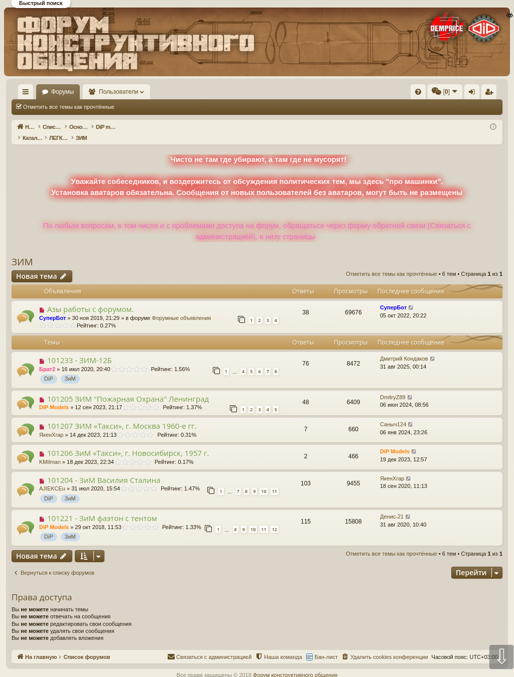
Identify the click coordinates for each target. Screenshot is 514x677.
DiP (48, 368)
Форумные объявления (181, 307)
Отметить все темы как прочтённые (68, 107)
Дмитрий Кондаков (404, 348)
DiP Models (54, 397)
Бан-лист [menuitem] (326, 646)
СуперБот (52, 307)
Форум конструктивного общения (295, 664)
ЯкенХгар (51, 424)
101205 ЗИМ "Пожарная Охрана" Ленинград (128, 388)
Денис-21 (392, 506)
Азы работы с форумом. (90, 298)
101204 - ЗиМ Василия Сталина (104, 469)
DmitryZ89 (393, 387)
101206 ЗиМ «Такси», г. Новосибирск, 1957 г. (128, 442)
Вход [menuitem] (402, 93)
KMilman (50, 451)
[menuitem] (267, 91)
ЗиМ (70, 368)
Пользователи (148, 91)
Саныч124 (393, 414)
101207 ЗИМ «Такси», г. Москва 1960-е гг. (122, 415)
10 (263, 480)
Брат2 (47, 359)
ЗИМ (22, 251)
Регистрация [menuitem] (419, 93)
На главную (40, 91)
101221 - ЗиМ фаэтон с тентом (102, 507)
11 (274, 480)
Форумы (91, 91)
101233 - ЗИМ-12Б (79, 350)
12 (274, 519)
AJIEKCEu (52, 478)
